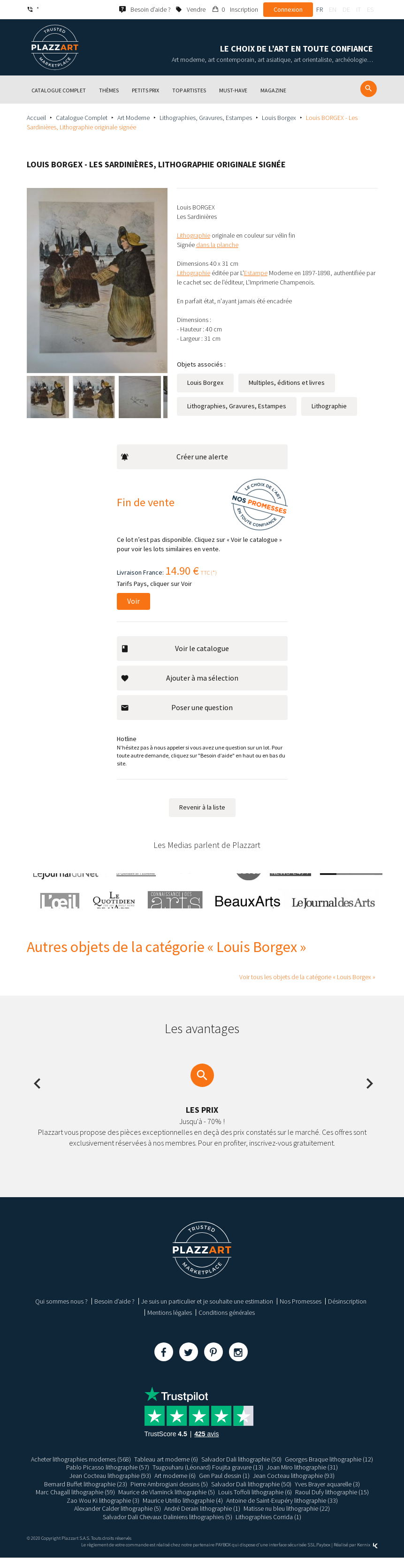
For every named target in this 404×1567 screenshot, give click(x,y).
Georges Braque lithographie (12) (329, 1468)
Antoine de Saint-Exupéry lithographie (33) (282, 1509)
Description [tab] (218, 198)
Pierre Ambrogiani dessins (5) (169, 1493)
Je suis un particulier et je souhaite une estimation (207, 1310)
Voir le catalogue (175, 657)
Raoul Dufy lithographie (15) (332, 1501)
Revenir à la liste (202, 816)
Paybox (323, 1554)
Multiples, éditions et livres (287, 401)
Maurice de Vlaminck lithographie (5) (166, 1501)
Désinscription (347, 1310)
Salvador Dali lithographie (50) (241, 1468)
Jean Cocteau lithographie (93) (110, 1485)
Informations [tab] (281, 198)
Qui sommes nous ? (61, 1310)
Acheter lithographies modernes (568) (81, 1468)
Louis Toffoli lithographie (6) (255, 1501)
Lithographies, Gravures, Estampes (206, 117)
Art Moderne (133, 117)
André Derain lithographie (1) (202, 1518)
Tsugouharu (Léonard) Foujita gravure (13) (207, 1476)
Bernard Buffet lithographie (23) (85, 1493)
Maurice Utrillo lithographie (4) (183, 1509)
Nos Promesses (300, 1310)
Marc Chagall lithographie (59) (75, 1501)
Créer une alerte (174, 466)
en (332, 9)
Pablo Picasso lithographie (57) (107, 1476)
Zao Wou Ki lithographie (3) (103, 1509)
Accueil (36, 117)
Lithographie (329, 425)
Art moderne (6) (175, 1485)
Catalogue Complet (81, 117)
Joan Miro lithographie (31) (302, 1476)
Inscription (244, 9)
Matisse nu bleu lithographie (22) (287, 1518)
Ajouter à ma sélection (179, 687)
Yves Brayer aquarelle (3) (327, 1493)
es (370, 9)
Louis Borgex (279, 117)
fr (319, 9)
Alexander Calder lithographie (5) (117, 1518)
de (346, 9)
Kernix (367, 1554)
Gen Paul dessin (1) (224, 1485)
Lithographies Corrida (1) (268, 1526)
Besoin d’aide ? (114, 1310)
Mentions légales (169, 1322)
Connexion (288, 9)
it (358, 9)
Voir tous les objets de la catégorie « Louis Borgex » (307, 986)
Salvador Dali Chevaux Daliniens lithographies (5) (167, 1526)
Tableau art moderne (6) (166, 1468)
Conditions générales (226, 1322)
